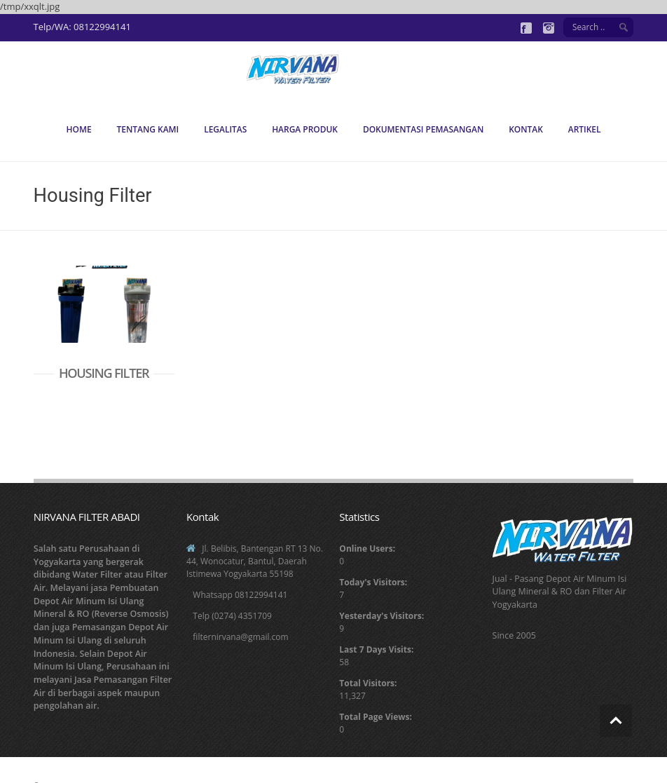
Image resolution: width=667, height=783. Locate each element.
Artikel (584, 129)
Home (79, 129)
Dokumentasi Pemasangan (423, 129)
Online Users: (367, 548)
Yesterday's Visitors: (381, 616)
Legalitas (225, 129)
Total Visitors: (368, 683)
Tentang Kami (147, 129)
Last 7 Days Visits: (376, 649)
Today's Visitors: (373, 582)
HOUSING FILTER (104, 373)
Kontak (526, 129)
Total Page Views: (375, 717)
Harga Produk (305, 129)
